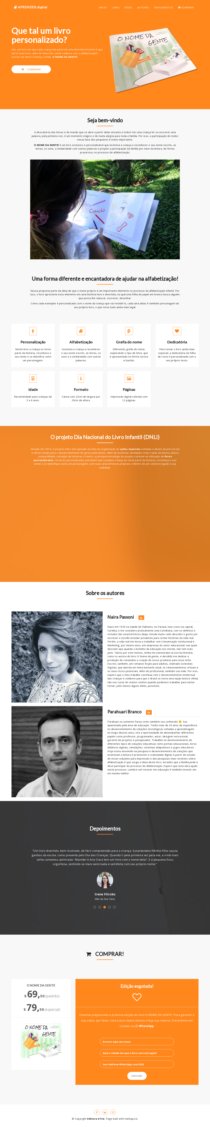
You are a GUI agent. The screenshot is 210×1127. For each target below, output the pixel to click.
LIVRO (116, 7)
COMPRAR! (31, 69)
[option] (105, 872)
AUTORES (143, 7)
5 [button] (114, 907)
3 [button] (104, 907)
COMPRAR (186, 7)
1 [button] (95, 907)
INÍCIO (103, 7)
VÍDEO (128, 7)
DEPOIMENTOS (163, 7)
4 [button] (109, 907)
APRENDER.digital (30, 7)
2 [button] (99, 907)
